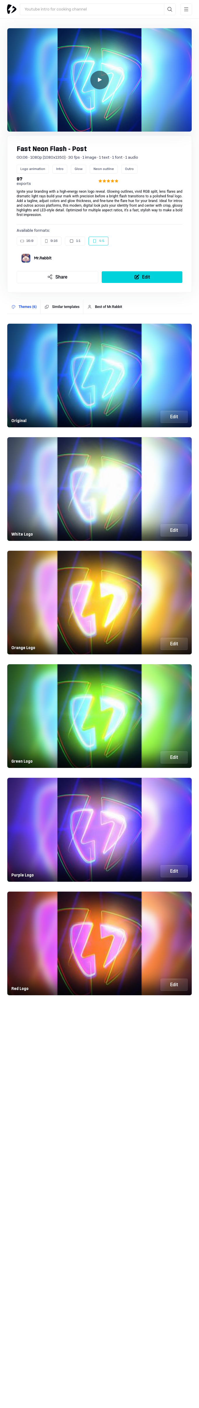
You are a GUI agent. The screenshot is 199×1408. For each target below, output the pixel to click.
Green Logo (22, 761)
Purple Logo (22, 875)
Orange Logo (23, 648)
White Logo (22, 534)
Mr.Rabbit (43, 258)
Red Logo (20, 989)
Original (19, 421)
